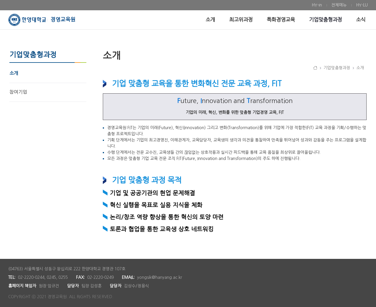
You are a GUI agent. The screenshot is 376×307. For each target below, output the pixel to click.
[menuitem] (317, 5)
